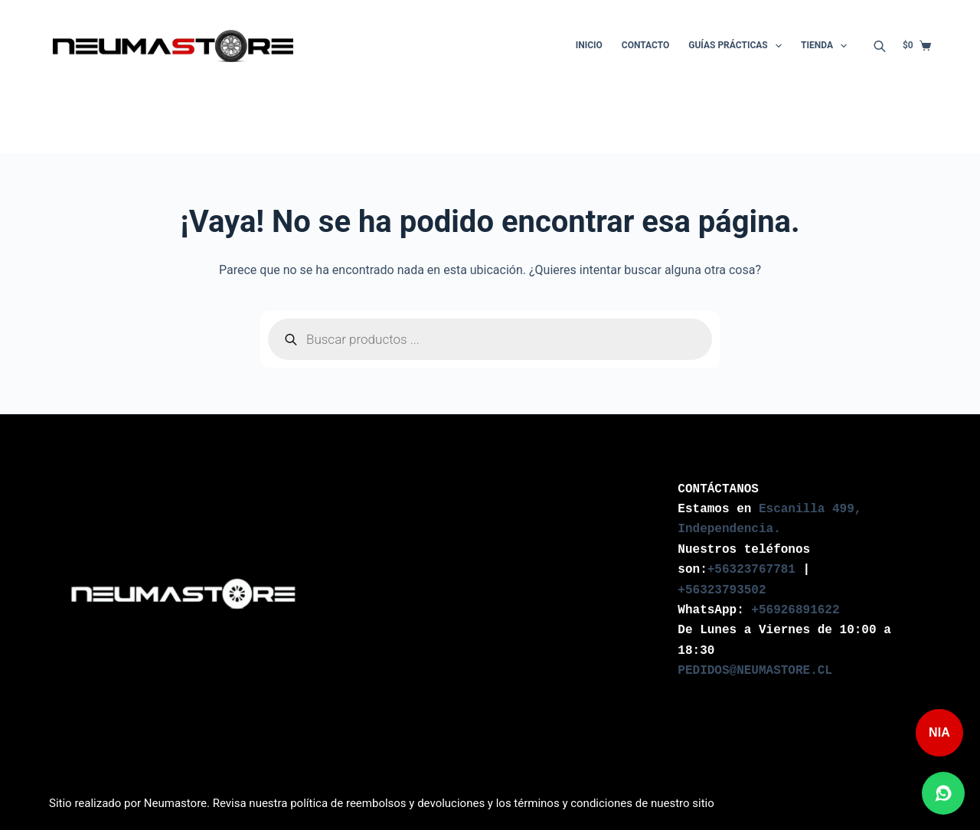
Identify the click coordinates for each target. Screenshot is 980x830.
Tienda (827, 46)
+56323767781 (751, 569)
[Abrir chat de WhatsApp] (943, 793)
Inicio (589, 45)
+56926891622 (795, 610)
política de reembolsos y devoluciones (387, 803)
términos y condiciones (573, 803)
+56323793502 (722, 590)
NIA (939, 732)
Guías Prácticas (738, 46)
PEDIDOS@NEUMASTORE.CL (755, 670)
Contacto (645, 45)
